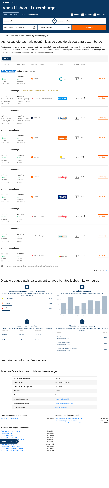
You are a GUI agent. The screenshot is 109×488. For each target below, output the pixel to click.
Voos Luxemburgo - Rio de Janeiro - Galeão (69, 423)
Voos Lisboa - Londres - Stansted (12, 450)
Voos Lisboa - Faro (7, 433)
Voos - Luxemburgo (61, 407)
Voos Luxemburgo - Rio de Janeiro (66, 421)
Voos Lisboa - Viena (7, 444)
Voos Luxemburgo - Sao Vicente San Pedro (69, 418)
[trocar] (54, 21)
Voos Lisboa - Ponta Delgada (10, 431)
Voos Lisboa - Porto (7, 435)
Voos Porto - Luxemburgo (9, 418)
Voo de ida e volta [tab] (11, 15)
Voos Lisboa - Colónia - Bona (10, 446)
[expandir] (2, 441)
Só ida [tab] (23, 15)
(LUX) (64, 403)
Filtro (7, 59)
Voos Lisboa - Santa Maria (9, 437)
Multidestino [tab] (33, 15)
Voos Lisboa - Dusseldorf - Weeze (12, 448)
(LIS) (62, 399)
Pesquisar (89, 27)
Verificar (103, 78)
